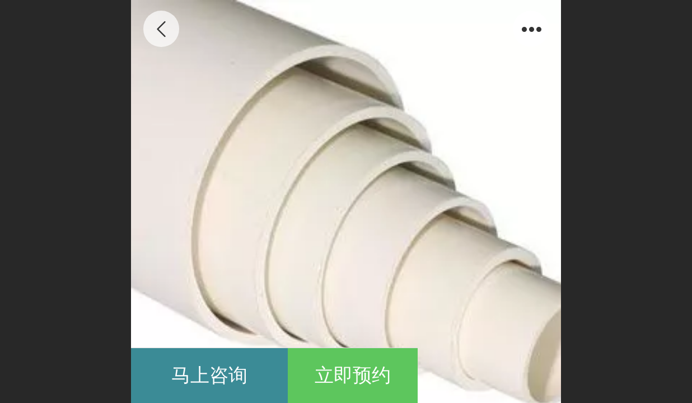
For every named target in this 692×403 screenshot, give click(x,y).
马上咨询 (209, 375)
